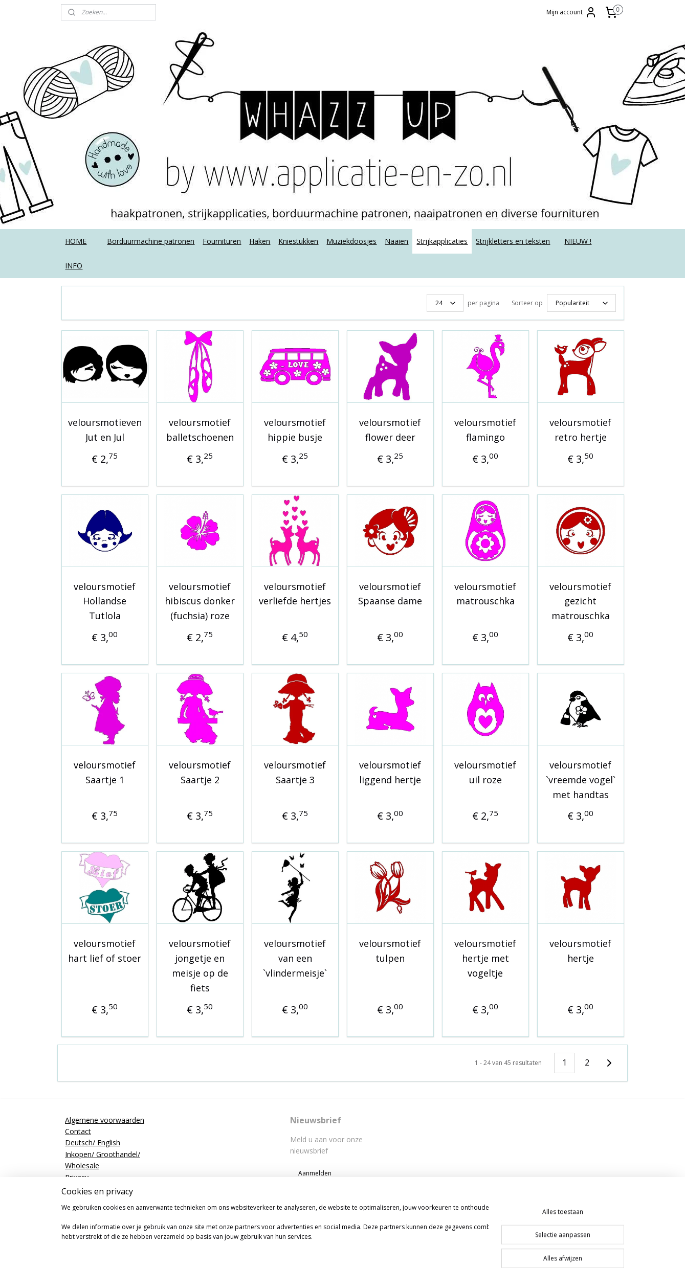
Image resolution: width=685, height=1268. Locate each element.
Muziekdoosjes (351, 241)
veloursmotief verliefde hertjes (295, 593)
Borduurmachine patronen (150, 241)
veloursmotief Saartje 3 (295, 772)
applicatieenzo (543, 1120)
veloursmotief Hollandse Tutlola (105, 601)
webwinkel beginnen (400, 1249)
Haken (259, 241)
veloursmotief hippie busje (295, 429)
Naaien (396, 241)
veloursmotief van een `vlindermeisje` (295, 958)
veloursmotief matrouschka (485, 593)
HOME (75, 241)
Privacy (77, 1177)
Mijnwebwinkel (489, 1249)
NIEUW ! (577, 241)
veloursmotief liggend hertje (390, 772)
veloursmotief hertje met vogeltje (485, 958)
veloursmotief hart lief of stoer (104, 950)
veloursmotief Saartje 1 (105, 772)
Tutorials (79, 1211)
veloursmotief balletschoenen (199, 429)
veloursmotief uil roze (485, 772)
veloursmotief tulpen (390, 950)
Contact (78, 1131)
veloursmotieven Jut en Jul (104, 429)
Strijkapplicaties (442, 241)
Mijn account (571, 12)
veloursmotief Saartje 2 (200, 772)
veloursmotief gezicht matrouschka (580, 601)
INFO (73, 265)
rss (361, 1249)
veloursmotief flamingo (485, 429)
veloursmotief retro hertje (580, 429)
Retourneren (85, 1188)
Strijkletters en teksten (513, 241)
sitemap (339, 1249)
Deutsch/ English (92, 1142)
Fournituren (222, 241)
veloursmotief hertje (580, 950)
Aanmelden (315, 1173)
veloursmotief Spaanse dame (390, 593)
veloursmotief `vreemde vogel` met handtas (580, 780)
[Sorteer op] (581, 303)
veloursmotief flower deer (390, 429)
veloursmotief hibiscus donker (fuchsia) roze (200, 601)
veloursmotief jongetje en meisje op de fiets (200, 965)
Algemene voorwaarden (104, 1120)
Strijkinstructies (90, 1200)
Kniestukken (298, 241)
